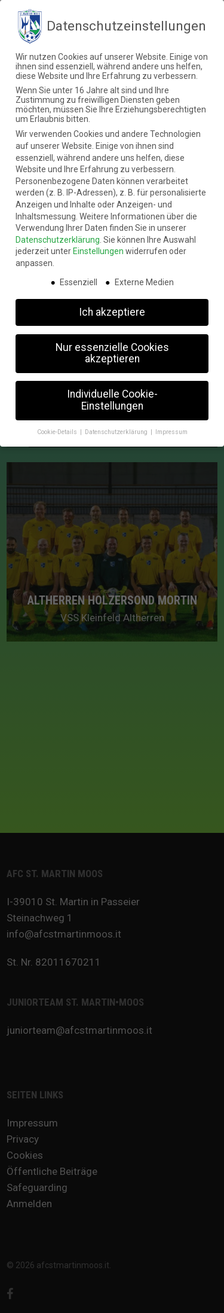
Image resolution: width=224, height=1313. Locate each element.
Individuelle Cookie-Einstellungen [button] (112, 396)
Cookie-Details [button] (58, 428)
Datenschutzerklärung (58, 236)
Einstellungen (98, 247)
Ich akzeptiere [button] (112, 308)
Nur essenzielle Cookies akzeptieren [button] (112, 350)
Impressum (171, 428)
